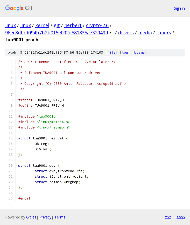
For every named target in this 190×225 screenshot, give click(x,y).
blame (139, 52)
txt (168, 217)
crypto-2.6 (97, 25)
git (57, 25)
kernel (42, 25)
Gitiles (31, 217)
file (111, 52)
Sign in (179, 8)
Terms (59, 217)
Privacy (45, 217)
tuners (163, 32)
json (181, 217)
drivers (126, 32)
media (145, 32)
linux (10, 25)
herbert (73, 25)
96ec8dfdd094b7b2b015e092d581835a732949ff (56, 32)
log (125, 52)
